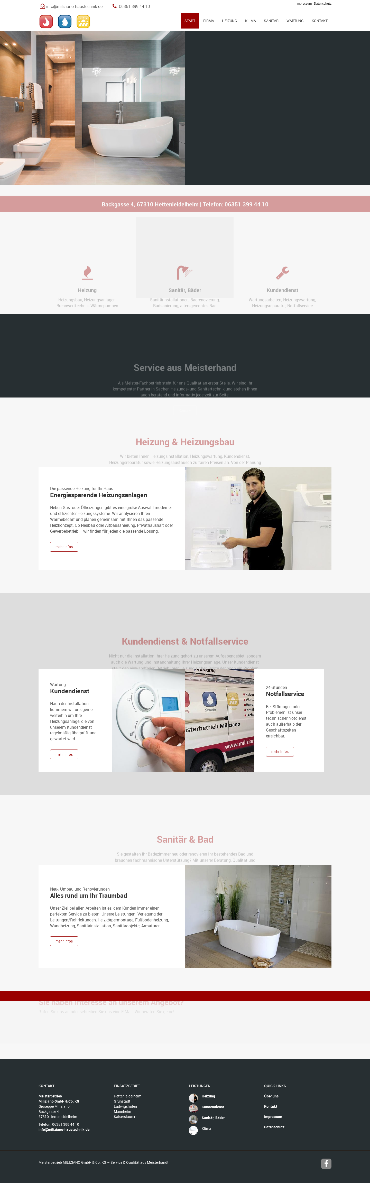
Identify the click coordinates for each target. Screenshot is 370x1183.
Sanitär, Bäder (213, 1117)
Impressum (304, 3)
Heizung (208, 1096)
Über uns (271, 1096)
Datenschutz (322, 3)
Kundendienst (69, 691)
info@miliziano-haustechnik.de (74, 6)
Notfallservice (285, 694)
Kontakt (270, 1106)
